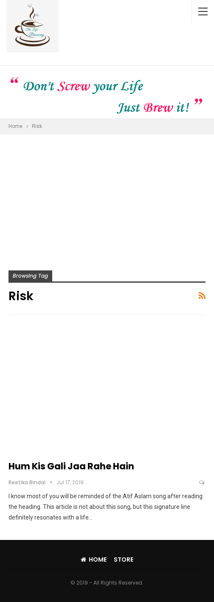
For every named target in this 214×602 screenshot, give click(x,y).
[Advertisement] (107, 198)
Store (123, 559)
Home (94, 559)
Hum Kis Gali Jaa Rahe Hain (71, 466)
